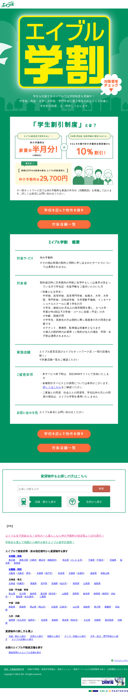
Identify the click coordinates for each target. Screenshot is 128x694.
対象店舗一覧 (64, 224)
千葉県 (91, 560)
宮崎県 (97, 620)
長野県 (75, 593)
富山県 (12, 593)
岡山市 (41, 607)
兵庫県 (40, 573)
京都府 (72, 573)
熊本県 (65, 620)
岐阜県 (86, 593)
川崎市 (33, 560)
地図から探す (53, 636)
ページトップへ (121, 660)
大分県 (87, 620)
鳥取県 (12, 607)
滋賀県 (93, 573)
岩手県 (44, 583)
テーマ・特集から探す (75, 636)
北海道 (12, 583)
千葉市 (100, 560)
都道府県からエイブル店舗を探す (25, 652)
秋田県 (76, 583)
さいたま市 (76, 560)
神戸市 (48, 573)
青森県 (33, 583)
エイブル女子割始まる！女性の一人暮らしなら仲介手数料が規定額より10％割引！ (54, 535)
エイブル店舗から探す (22, 639)
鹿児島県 (109, 620)
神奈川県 (23, 560)
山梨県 (65, 593)
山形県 (86, 583)
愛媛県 (107, 607)
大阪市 (20, 573)
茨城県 (113, 560)
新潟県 (43, 593)
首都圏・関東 (15, 556)
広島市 (63, 607)
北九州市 (21, 620)
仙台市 (63, 583)
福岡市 (31, 620)
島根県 (22, 607)
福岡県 (12, 620)
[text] (55, 489)
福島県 (97, 583)
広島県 (54, 607)
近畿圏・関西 (15, 569)
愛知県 (19, 596)
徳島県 (86, 607)
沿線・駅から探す (37, 501)
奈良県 (61, 573)
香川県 (97, 607)
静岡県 (97, 593)
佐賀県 (44, 620)
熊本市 (74, 620)
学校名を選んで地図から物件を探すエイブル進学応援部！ (40, 542)
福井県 (33, 593)
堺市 (28, 573)
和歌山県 (105, 573)
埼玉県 (65, 560)
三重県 (43, 596)
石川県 (22, 593)
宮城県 (54, 583)
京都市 (80, 573)
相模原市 (52, 560)
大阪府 (12, 573)
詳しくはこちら (52, 387)
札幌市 (20, 583)
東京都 (12, 560)
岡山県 (33, 607)
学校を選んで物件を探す (64, 210)
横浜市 (42, 560)
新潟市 (52, 593)
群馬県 (17, 563)
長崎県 (55, 620)
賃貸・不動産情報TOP (14, 669)
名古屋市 (29, 596)
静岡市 (105, 593)
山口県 (76, 607)
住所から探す (84, 501)
